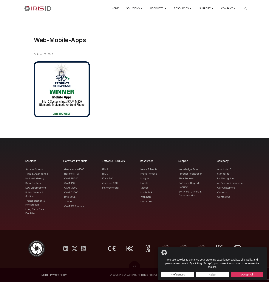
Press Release (148, 173)
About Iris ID (224, 169)
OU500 (68, 201)
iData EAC (108, 178)
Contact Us (223, 196)
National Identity (34, 178)
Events (144, 182)
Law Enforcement (35, 187)
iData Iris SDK (110, 182)
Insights (144, 178)
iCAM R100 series (74, 206)
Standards (223, 173)
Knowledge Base (188, 169)
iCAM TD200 (71, 178)
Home (115, 8)
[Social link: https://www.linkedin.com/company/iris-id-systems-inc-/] (67, 249)
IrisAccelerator (110, 187)
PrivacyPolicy (58, 274)
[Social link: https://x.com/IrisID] (76, 249)
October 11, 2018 (43, 54)
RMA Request (186, 178)
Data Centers (33, 182)
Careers (222, 192)
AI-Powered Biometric (230, 182)
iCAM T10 (69, 182)
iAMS (105, 169)
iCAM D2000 (71, 192)
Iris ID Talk (146, 192)
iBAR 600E (69, 196)
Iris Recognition (226, 178)
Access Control (34, 169)
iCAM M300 (70, 187)
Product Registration (190, 173)
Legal (44, 274)
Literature (146, 201)
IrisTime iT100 (72, 173)
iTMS (105, 173)
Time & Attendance (36, 173)
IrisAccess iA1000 (74, 169)
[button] (245, 8)
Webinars (145, 196)
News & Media (148, 169)
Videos (144, 187)
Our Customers (226, 187)
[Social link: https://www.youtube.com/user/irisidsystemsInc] (84, 249)
